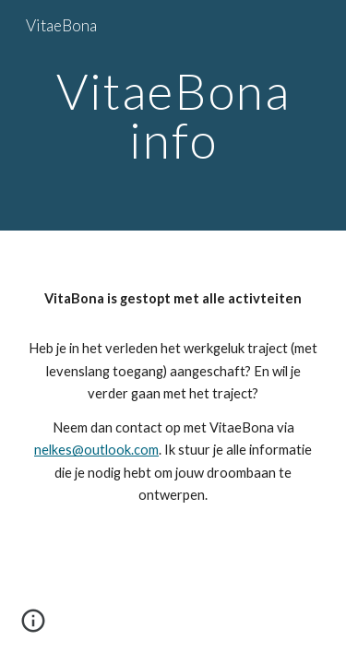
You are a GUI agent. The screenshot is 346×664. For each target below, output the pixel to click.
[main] (173, 115)
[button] (33, 627)
